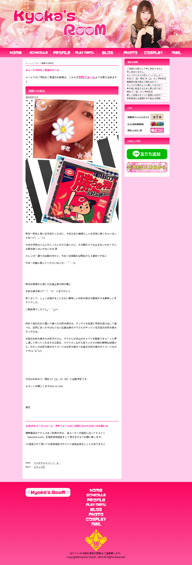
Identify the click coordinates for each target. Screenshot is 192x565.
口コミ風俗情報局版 (136, 124)
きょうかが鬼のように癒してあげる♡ (144, 85)
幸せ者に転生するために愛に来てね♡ (144, 88)
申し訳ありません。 (136, 71)
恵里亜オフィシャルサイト (138, 117)
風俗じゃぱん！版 (135, 130)
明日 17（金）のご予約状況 (140, 91)
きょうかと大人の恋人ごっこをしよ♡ (144, 75)
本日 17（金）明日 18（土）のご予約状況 (146, 78)
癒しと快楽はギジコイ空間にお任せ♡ (144, 94)
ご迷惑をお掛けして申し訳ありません (144, 68)
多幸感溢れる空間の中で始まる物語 (143, 98)
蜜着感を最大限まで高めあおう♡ (142, 81)
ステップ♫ (39, 466)
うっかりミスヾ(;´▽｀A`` (47, 462)
